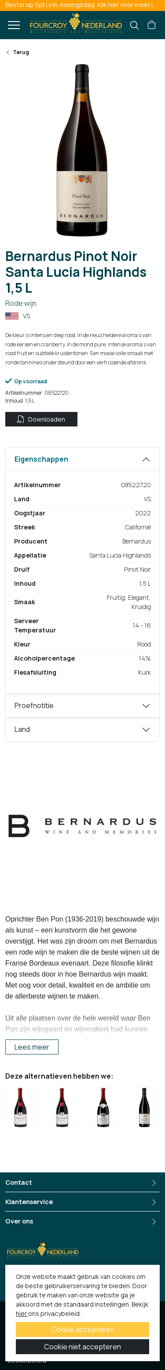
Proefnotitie (34, 705)
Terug (17, 52)
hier (22, 1313)
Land (22, 729)
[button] (151, 25)
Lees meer (32, 1047)
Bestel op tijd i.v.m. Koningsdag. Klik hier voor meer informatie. (85, 4)
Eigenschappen (41, 459)
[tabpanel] (82, 571)
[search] (134, 25)
